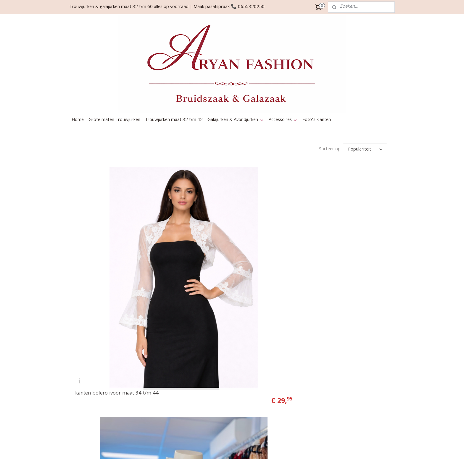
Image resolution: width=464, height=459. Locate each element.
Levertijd (210, 393)
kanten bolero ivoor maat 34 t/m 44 (117, 282)
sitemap (246, 448)
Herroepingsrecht (219, 386)
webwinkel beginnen (277, 448)
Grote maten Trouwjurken (114, 75)
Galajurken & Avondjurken (235, 75)
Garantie (210, 400)
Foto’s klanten (316, 75)
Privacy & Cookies (219, 407)
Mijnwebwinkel (326, 448)
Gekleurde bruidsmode (224, 357)
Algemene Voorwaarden (225, 414)
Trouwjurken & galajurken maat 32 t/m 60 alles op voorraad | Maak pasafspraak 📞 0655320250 (167, 7)
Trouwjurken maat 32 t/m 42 (174, 75)
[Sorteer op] (365, 105)
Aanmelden (348, 366)
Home (78, 75)
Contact (210, 336)
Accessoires (283, 75)
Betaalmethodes (218, 372)
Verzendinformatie (220, 379)
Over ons (211, 343)
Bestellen (211, 365)
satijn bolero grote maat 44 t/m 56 (278, 282)
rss (257, 448)
